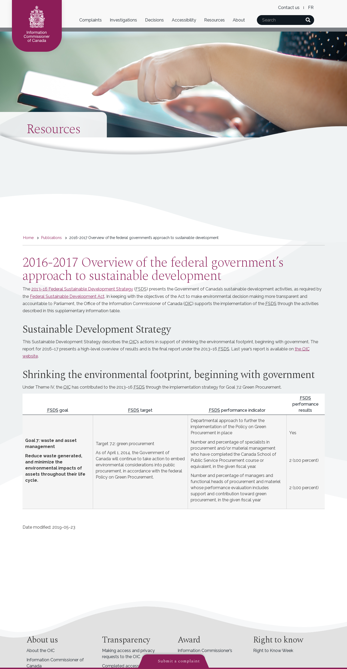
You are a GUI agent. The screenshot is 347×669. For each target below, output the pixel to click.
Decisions (154, 20)
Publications (51, 238)
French (310, 7)
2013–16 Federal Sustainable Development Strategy (82, 289)
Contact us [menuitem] (289, 7)
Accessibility (184, 20)
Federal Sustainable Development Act (67, 296)
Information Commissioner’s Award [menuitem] (205, 653)
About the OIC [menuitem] (41, 650)
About (239, 20)
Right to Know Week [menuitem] (273, 650)
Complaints (90, 20)
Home (28, 238)
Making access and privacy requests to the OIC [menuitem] (128, 653)
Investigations (123, 20)
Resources (214, 20)
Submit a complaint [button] (179, 661)
